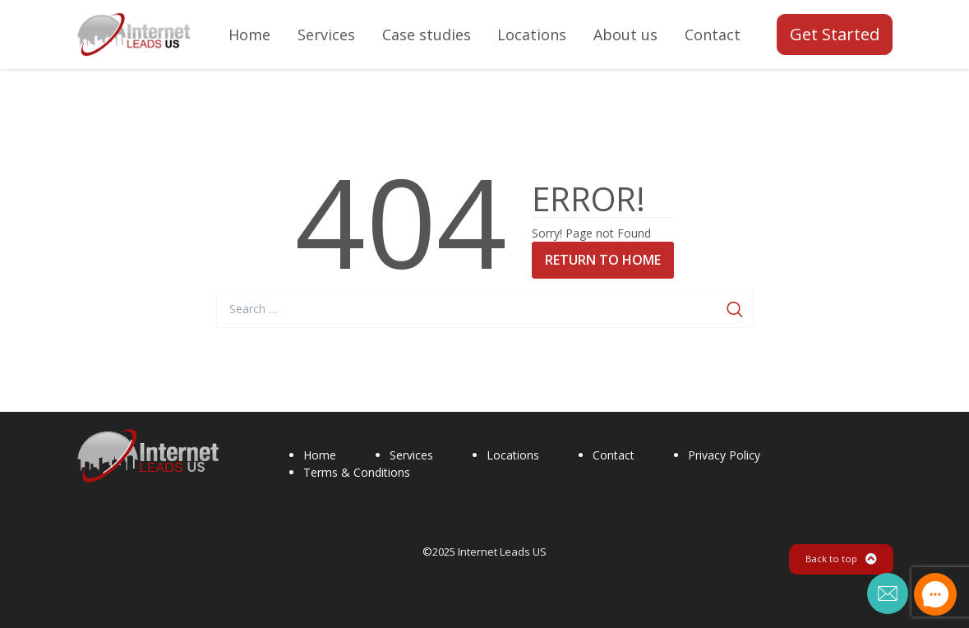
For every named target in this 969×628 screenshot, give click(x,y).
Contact (613, 455)
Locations (513, 455)
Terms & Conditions (356, 472)
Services (411, 455)
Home (319, 455)
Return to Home (603, 260)
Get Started (834, 34)
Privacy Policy (724, 455)
